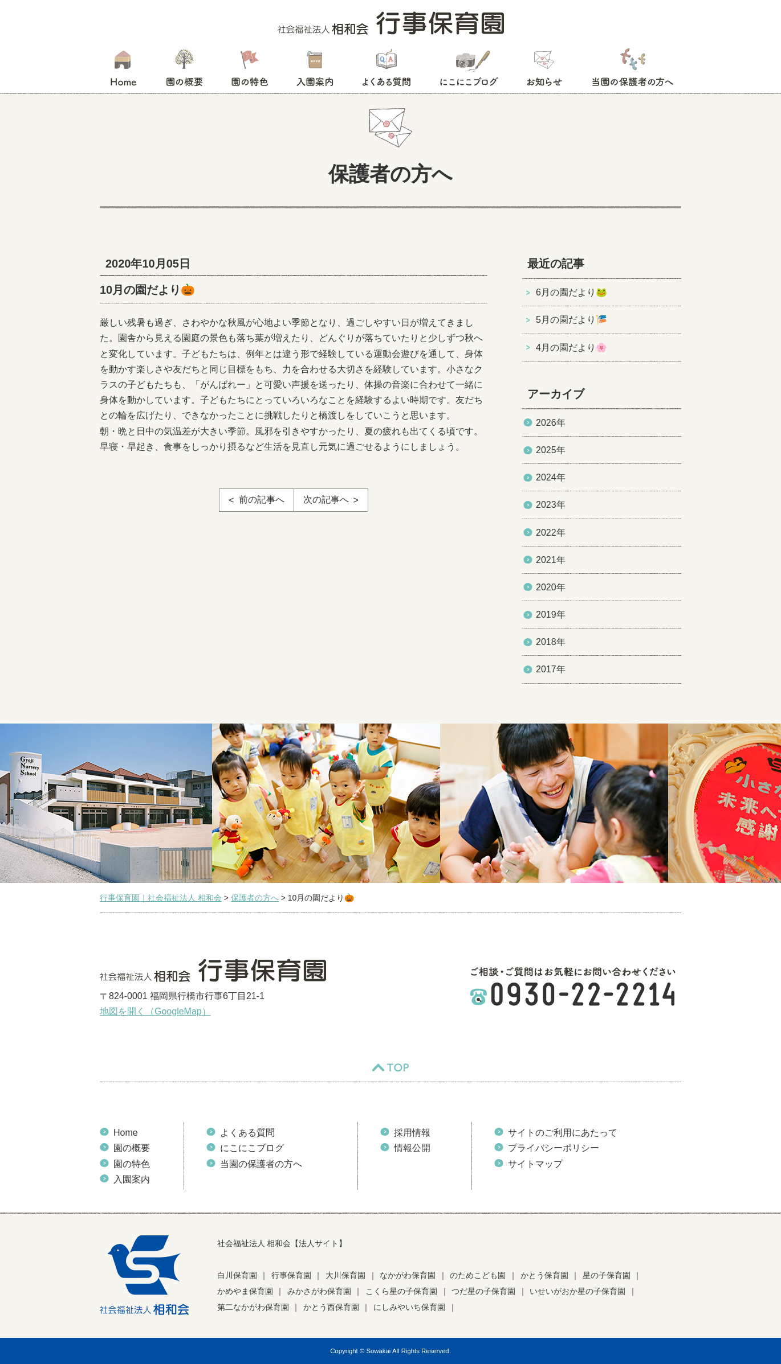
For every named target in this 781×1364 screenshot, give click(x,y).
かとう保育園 (544, 1275)
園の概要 (184, 71)
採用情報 (412, 1132)
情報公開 (412, 1148)
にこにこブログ (468, 71)
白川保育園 (237, 1275)
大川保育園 (345, 1275)
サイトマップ (535, 1164)
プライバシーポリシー (553, 1148)
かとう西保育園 (331, 1307)
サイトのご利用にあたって (562, 1132)
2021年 (551, 560)
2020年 (551, 587)
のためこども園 (478, 1275)
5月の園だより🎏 (571, 319)
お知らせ (544, 71)
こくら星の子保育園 (401, 1291)
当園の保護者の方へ (631, 71)
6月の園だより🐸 (571, 292)
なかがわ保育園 (408, 1275)
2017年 (551, 669)
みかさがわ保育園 (319, 1291)
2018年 (551, 642)
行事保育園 (291, 1275)
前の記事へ (261, 499)
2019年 (551, 614)
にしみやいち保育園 (409, 1307)
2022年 (551, 532)
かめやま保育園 (245, 1291)
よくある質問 (386, 71)
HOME (123, 71)
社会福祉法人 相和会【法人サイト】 (282, 1243)
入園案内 (315, 71)
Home (125, 1132)
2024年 (551, 477)
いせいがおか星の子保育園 (577, 1291)
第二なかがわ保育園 (253, 1307)
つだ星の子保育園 (483, 1291)
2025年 (551, 450)
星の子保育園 (607, 1275)
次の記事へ (326, 499)
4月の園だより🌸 (571, 347)
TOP (390, 1067)
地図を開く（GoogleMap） (155, 1011)
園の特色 (249, 71)
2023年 (551, 505)
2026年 (551, 423)
